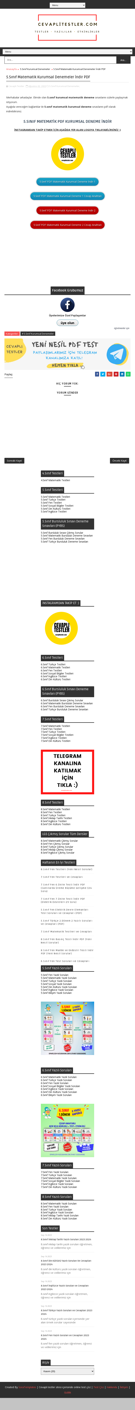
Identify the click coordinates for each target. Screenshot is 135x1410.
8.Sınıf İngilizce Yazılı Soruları (57, 1224)
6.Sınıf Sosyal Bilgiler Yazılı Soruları (60, 1098)
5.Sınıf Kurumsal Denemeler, (64, 92)
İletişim (124, 1399)
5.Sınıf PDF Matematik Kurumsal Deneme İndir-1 (67, 188)
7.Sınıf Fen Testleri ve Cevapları (62, 889)
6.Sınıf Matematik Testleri (55, 679)
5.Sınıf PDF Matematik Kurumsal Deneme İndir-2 (67, 217)
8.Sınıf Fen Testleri (51, 824)
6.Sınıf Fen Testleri (51, 682)
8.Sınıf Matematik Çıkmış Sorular (59, 852)
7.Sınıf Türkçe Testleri (53, 744)
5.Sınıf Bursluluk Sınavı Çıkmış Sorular (62, 544)
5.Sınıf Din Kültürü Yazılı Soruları (59, 999)
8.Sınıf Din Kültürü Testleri (55, 836)
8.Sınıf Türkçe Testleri (53, 827)
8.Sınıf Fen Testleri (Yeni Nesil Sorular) (67, 881)
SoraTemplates (27, 1399)
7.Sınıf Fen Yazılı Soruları (54, 1184)
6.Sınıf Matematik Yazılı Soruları (59, 1089)
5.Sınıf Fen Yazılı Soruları (54, 987)
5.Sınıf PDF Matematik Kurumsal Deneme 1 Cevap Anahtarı (68, 202)
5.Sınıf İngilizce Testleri (54, 523)
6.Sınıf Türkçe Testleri (53, 676)
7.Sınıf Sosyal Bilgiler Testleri (57, 746)
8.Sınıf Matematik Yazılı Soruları (59, 1215)
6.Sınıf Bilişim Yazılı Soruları (56, 1107)
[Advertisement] (67, 268)
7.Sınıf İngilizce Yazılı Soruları (57, 1196)
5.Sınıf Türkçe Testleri (53, 511)
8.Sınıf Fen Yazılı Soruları (54, 1218)
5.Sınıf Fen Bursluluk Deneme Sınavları (63, 550)
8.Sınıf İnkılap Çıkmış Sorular (57, 861)
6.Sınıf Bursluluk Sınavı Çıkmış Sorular (62, 712)
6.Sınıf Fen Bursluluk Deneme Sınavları (63, 718)
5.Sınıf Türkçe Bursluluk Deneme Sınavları (64, 553)
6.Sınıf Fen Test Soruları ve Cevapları (65, 973)
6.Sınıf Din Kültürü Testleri (55, 691)
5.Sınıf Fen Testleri (51, 514)
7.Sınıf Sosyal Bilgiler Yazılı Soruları (60, 1193)
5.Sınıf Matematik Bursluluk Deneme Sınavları (67, 547)
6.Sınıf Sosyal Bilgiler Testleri (57, 685)
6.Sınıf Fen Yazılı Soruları (54, 1095)
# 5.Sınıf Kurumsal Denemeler (38, 340)
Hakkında (112, 1399)
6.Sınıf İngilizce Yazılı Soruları (57, 1101)
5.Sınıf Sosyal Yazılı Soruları (56, 996)
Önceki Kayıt (119, 471)
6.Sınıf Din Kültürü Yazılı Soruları (59, 1104)
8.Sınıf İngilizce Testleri (54, 833)
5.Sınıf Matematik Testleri (55, 508)
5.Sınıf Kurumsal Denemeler (35, 69)
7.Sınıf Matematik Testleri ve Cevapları (66, 943)
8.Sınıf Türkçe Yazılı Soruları (56, 1221)
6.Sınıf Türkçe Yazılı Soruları (56, 1092)
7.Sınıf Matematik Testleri (55, 738)
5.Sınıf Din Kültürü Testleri (55, 520)
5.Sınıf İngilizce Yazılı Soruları (57, 1002)
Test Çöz (98, 1399)
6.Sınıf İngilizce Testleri (54, 688)
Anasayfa (11, 69)
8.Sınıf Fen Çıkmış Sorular (55, 855)
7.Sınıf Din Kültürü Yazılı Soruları (59, 1199)
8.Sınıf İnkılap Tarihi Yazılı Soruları (60, 1227)
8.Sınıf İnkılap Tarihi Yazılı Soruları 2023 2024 (66, 1251)
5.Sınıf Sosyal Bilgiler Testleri (57, 517)
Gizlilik (67, 1404)
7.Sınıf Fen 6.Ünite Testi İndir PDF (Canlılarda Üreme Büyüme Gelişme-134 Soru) (66, 900)
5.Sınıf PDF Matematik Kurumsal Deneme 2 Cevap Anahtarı (68, 231)
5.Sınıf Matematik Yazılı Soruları (59, 990)
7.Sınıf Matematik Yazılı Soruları (59, 1190)
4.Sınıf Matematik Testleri (55, 492)
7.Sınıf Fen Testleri (51, 741)
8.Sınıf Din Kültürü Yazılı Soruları (59, 1230)
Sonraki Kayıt (14, 471)
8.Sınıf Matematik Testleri (55, 821)
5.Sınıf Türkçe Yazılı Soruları (56, 993)
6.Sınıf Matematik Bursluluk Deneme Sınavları (67, 715)
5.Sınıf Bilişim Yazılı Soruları (56, 1005)
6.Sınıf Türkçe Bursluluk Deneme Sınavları (64, 721)
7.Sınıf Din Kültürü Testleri (55, 752)
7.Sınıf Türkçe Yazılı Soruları (56, 1187)
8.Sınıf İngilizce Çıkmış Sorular (57, 864)
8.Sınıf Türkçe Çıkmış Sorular (57, 858)
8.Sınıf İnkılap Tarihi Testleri (56, 830)
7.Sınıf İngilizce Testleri (54, 749)
